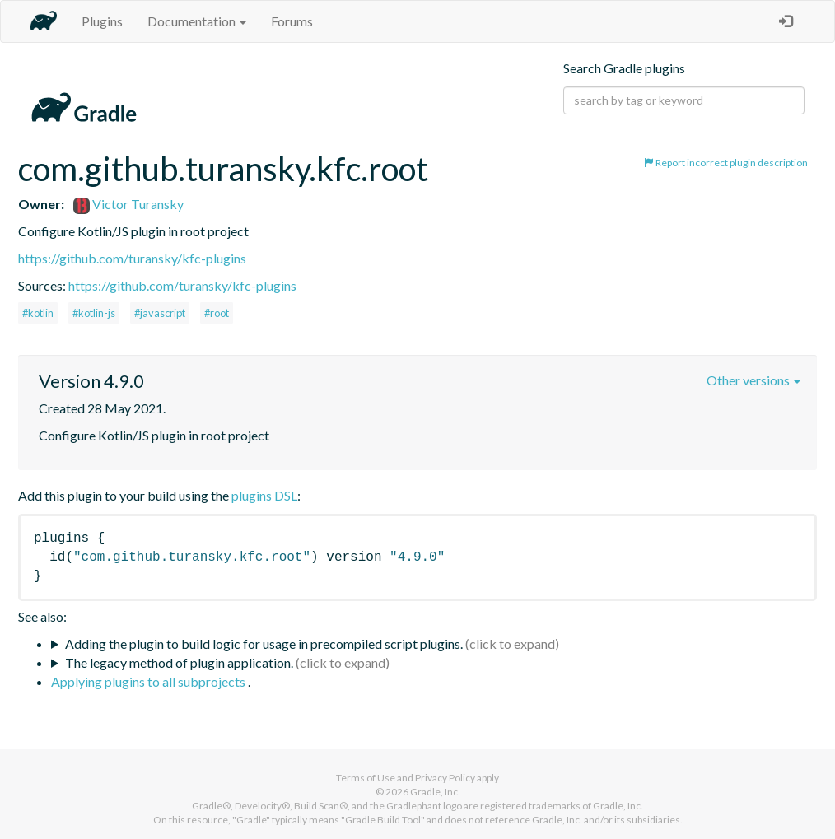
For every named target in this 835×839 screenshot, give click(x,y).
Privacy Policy (445, 777)
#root (216, 312)
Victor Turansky (128, 204)
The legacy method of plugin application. (179, 662)
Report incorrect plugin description (726, 162)
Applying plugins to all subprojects (149, 681)
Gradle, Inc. (435, 791)
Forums (292, 21)
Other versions (753, 380)
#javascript (159, 312)
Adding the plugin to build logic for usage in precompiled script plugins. (264, 643)
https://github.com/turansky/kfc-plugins (132, 258)
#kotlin (38, 312)
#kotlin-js (93, 312)
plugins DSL (264, 495)
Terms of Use (365, 777)
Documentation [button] (196, 21)
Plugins (102, 21)
